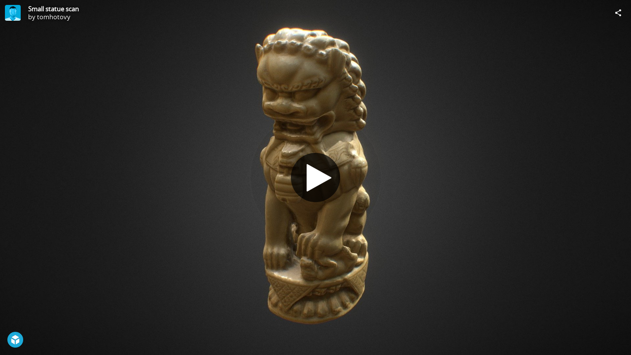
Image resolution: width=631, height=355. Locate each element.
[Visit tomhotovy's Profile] (13, 13)
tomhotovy (53, 16)
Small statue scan (53, 8)
